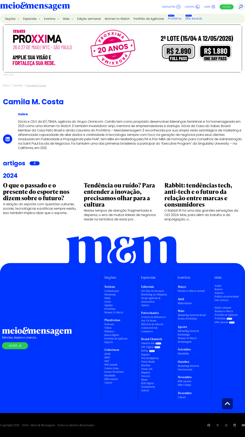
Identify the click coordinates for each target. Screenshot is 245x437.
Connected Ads (149, 327)
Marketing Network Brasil (192, 315)
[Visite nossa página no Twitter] (217, 425)
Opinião (18, 85)
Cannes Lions (111, 368)
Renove (219, 289)
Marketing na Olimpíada (154, 294)
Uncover (145, 376)
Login (209, 7)
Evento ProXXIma (114, 372)
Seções (10, 19)
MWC (107, 357)
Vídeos (108, 327)
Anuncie (219, 293)
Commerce (147, 331)
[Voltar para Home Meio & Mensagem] (35, 7)
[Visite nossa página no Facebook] (208, 425)
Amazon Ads (148, 343)
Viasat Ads (146, 369)
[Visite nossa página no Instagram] (226, 425)
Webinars (109, 331)
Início (6, 85)
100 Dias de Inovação (152, 291)
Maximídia (109, 375)
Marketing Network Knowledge (188, 332)
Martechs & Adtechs (152, 324)
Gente (107, 301)
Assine (226, 6)
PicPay (144, 350)
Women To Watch (113, 312)
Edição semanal (89, 19)
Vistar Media (148, 361)
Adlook (145, 390)
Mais (66, 19)
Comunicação (111, 291)
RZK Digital (147, 383)
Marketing (110, 294)
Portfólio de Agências (149, 19)
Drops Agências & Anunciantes (151, 299)
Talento (145, 305)
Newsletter (171, 7)
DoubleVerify (148, 387)
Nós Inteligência (150, 358)
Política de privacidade (227, 296)
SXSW (107, 354)
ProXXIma (174, 19)
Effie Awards (193, 19)
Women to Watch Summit (191, 291)
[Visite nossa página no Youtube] (243, 425)
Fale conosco (222, 300)
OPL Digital (147, 347)
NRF (106, 361)
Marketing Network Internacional (188, 367)
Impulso (145, 354)
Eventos (50, 19)
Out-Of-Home (148, 320)
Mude (144, 379)
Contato (192, 7)
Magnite (145, 372)
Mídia (107, 298)
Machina (145, 365)
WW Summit (111, 364)
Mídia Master (185, 303)
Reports (108, 342)
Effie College (184, 385)
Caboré (108, 382)
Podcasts (109, 324)
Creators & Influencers (153, 317)
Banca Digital (111, 335)
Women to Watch (117, 19)
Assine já (15, 346)
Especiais (30, 19)
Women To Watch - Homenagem (188, 339)
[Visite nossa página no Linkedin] (234, 425)
